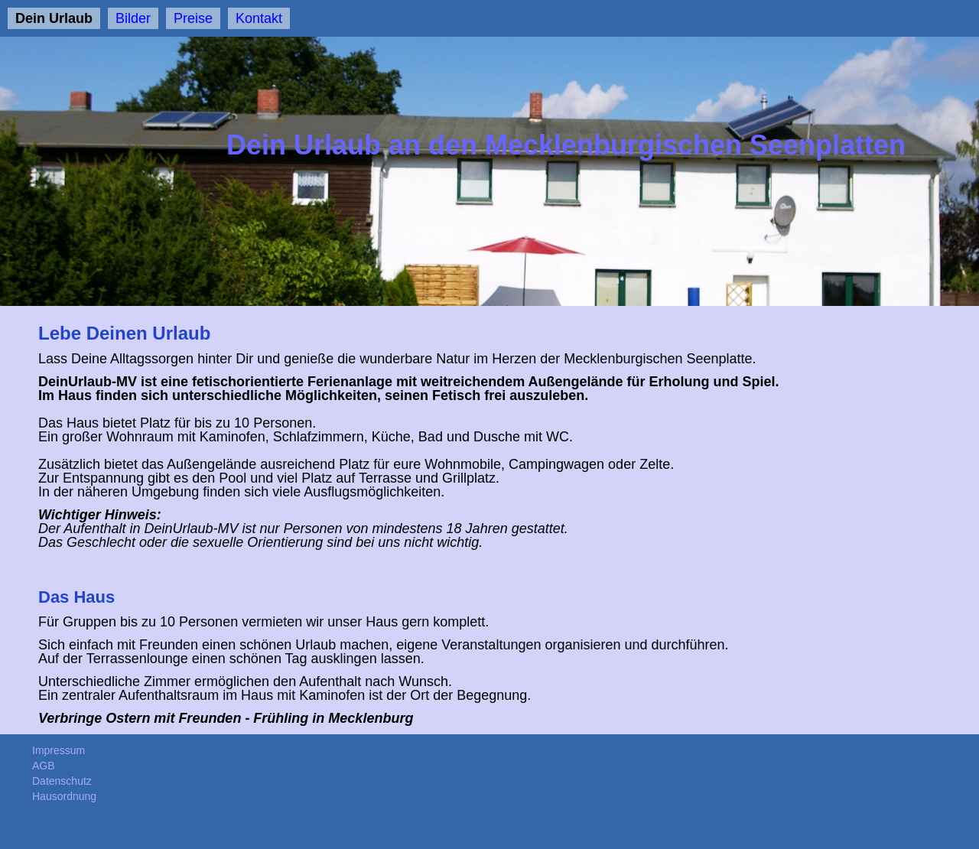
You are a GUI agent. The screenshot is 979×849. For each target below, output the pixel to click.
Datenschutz (62, 781)
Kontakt (259, 18)
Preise (193, 18)
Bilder (133, 18)
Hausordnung (64, 796)
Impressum (58, 750)
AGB (43, 765)
